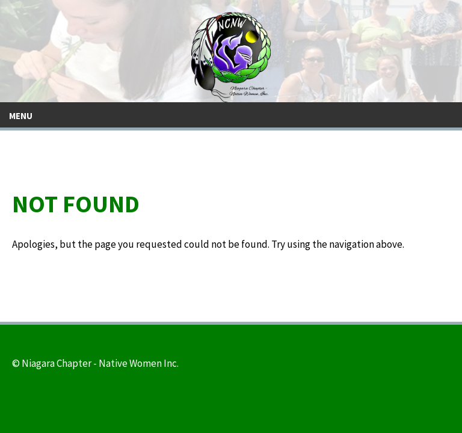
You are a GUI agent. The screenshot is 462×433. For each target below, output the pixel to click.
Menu (20, 115)
